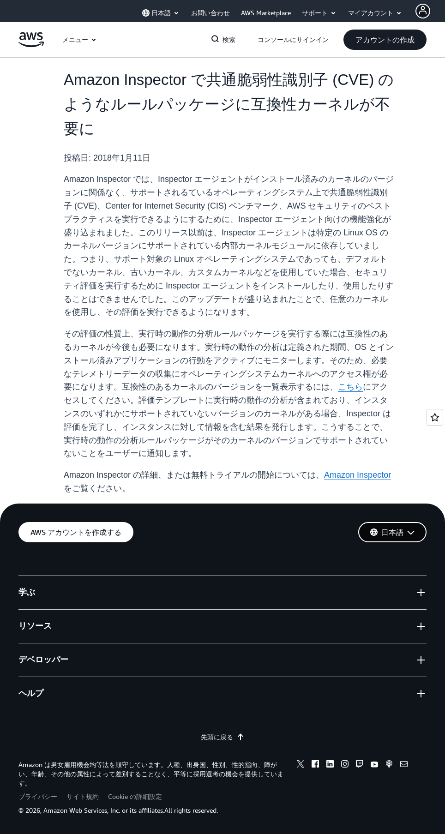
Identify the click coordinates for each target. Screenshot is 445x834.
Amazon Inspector (357, 475)
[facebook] (315, 765)
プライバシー (37, 796)
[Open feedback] (435, 417)
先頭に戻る (222, 737)
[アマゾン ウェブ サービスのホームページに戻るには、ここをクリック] (31, 44)
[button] (385, 40)
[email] (404, 765)
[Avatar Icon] (422, 11)
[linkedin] (330, 765)
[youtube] (374, 765)
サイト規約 (82, 796)
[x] (300, 765)
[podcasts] (389, 765)
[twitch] (359, 765)
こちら (350, 386)
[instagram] (345, 765)
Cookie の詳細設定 (135, 796)
